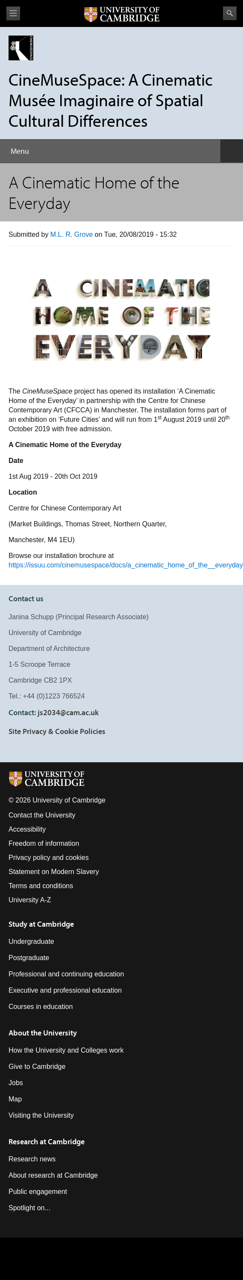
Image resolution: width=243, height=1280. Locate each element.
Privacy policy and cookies (49, 857)
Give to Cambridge (37, 1066)
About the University (43, 1033)
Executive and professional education (65, 990)
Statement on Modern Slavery (54, 871)
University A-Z (30, 900)
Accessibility (27, 829)
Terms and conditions (41, 885)
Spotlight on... (29, 1207)
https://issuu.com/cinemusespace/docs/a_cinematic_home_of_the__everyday (126, 565)
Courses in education (41, 1006)
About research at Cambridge (53, 1175)
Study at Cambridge (41, 924)
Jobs (16, 1082)
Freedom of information (44, 843)
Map (15, 1099)
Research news (32, 1159)
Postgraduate (29, 957)
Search (230, 13)
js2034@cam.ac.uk (68, 712)
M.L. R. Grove (71, 234)
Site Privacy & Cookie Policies (57, 731)
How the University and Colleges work (66, 1050)
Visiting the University (41, 1115)
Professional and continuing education (66, 974)
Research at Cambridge (47, 1141)
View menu (13, 13)
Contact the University (42, 815)
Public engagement (38, 1191)
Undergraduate (31, 941)
